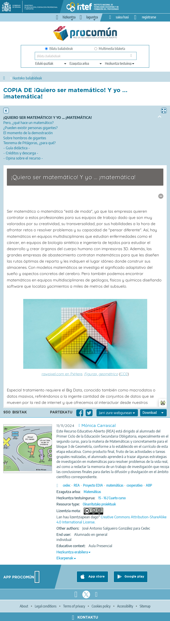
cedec (66, 485)
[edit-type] (51, 63)
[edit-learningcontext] (120, 63)
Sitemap (145, 606)
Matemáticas (92, 491)
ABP (149, 485)
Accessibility (125, 606)
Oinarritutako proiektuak (99, 504)
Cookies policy (101, 606)
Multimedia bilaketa (109, 48)
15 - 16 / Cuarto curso (112, 498)
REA (77, 485)
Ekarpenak (64, 558)
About (24, 606)
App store (96, 576)
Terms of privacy (74, 606)
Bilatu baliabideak (59, 48)
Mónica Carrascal (98, 426)
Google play (134, 576)
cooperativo (135, 485)
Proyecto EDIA (93, 485)
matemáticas (114, 485)
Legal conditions (45, 606)
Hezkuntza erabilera (72, 552)
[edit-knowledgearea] (86, 63)
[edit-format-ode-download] (153, 412)
